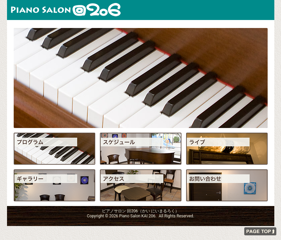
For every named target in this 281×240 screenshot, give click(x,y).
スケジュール (140, 149)
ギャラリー (54, 185)
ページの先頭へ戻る (260, 231)
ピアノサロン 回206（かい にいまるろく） (65, 10)
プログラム (54, 149)
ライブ (227, 149)
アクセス (140, 185)
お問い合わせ (227, 185)
